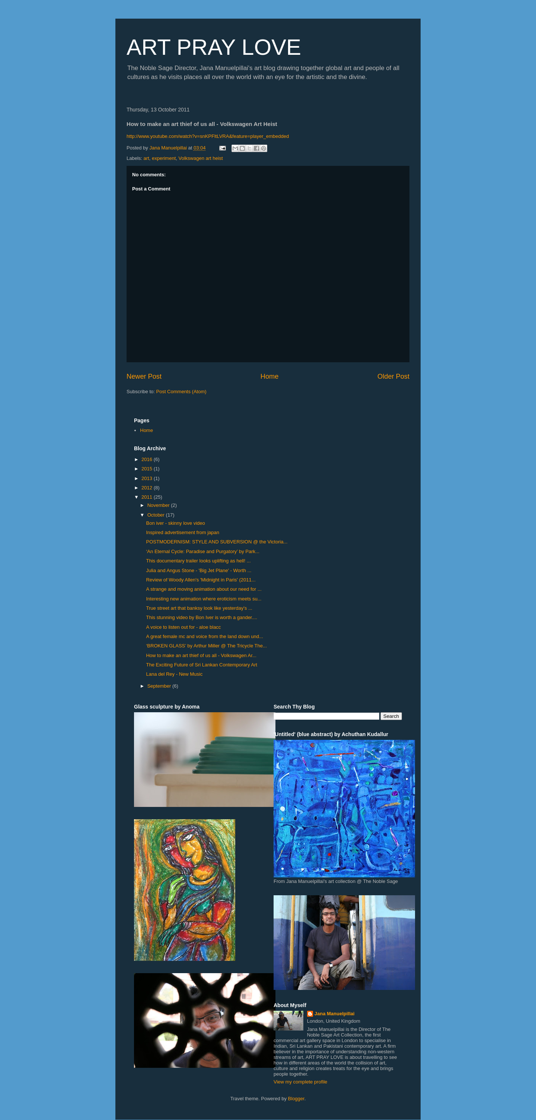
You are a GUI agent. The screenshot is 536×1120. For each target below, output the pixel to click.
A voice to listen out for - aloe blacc (183, 627)
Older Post (393, 376)
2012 (147, 487)
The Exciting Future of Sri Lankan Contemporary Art (201, 665)
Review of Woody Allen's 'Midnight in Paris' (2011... (200, 580)
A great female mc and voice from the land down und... (204, 636)
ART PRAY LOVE (214, 47)
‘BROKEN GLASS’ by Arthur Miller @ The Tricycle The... (206, 646)
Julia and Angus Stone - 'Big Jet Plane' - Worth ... (198, 570)
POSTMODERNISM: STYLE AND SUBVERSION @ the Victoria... (216, 542)
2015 (147, 468)
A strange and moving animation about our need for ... (203, 589)
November (159, 505)
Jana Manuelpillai (335, 1013)
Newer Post (144, 376)
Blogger (296, 1098)
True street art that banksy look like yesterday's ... (199, 608)
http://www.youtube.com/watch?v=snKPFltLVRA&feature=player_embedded (208, 136)
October (156, 515)
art (146, 158)
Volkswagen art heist (201, 158)
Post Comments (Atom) (181, 391)
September (159, 686)
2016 (147, 459)
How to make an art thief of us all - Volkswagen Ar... (201, 655)
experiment (164, 158)
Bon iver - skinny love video (175, 523)
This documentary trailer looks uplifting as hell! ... (198, 561)
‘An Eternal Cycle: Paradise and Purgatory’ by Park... (202, 551)
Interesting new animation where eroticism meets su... (203, 599)
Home (270, 376)
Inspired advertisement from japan (182, 532)
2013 (147, 478)
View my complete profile (300, 1082)
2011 (147, 497)
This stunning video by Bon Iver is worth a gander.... (201, 617)
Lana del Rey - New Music (174, 674)
